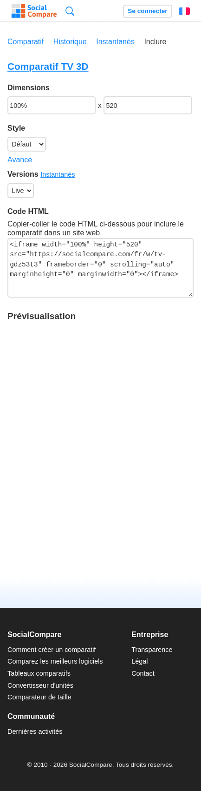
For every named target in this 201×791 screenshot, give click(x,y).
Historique (70, 42)
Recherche (69, 11)
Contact (143, 673)
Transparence (151, 649)
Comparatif (25, 42)
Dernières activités (34, 731)
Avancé (19, 160)
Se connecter (147, 10)
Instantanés (115, 42)
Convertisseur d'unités (40, 685)
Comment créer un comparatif (51, 649)
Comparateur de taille (39, 697)
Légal (139, 661)
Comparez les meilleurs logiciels (55, 661)
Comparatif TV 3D (48, 66)
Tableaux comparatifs (39, 673)
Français (184, 11)
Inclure (155, 42)
